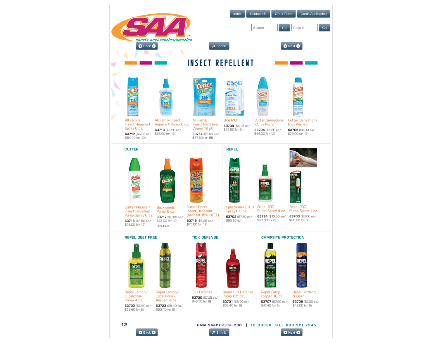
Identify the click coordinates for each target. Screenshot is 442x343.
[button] (237, 14)
